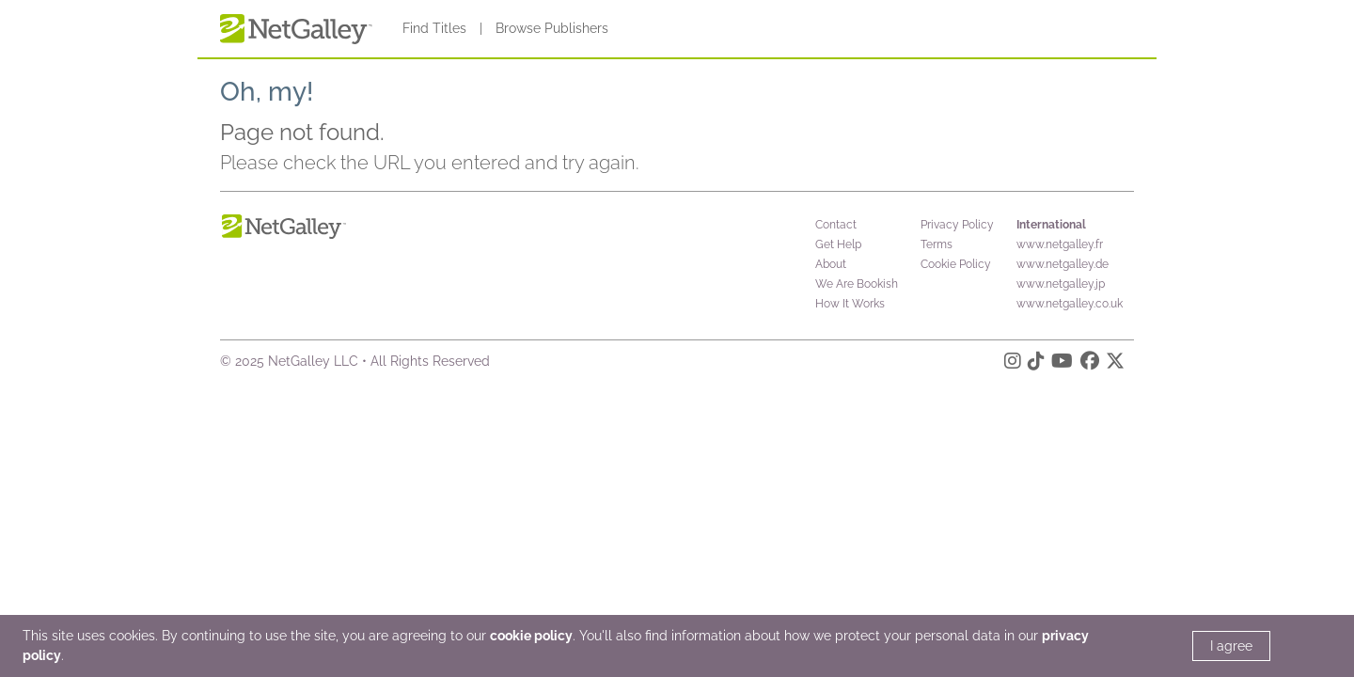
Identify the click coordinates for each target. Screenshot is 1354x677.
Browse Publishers (552, 28)
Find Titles (434, 28)
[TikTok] (1036, 363)
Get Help (838, 244)
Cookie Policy (956, 264)
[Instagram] (1012, 363)
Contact (836, 224)
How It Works (850, 303)
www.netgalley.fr (1059, 244)
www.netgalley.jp (1060, 284)
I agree (1231, 645)
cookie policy (531, 635)
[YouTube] (1062, 363)
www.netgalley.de (1062, 264)
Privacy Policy (957, 224)
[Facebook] (1089, 363)
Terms (937, 244)
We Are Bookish (856, 284)
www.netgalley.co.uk (1069, 303)
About (830, 264)
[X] (1115, 363)
